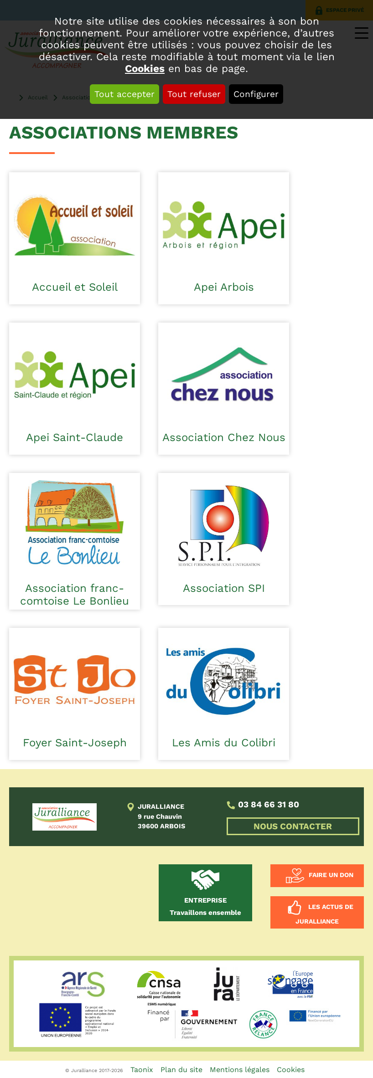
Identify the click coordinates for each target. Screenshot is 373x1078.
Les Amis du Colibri (223, 742)
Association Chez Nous (223, 437)
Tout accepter (124, 94)
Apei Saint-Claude (74, 437)
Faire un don (331, 875)
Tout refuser (194, 94)
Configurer (256, 94)
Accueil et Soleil (75, 287)
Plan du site (181, 1069)
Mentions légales (239, 1069)
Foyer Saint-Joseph (75, 742)
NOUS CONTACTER (293, 826)
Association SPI (224, 588)
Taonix (141, 1069)
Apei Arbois (224, 287)
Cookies (145, 68)
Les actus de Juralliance (324, 914)
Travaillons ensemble (205, 906)
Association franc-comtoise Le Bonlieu (74, 594)
